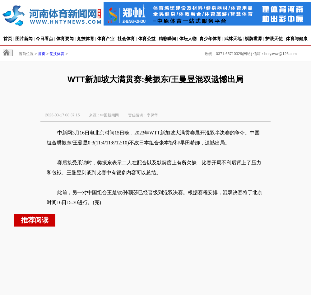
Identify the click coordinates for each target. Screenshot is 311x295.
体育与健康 (297, 38)
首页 (7, 38)
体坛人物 (188, 38)
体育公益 (147, 38)
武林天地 (233, 38)
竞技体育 (85, 38)
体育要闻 (65, 38)
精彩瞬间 (167, 38)
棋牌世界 (253, 38)
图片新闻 (24, 38)
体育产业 (105, 38)
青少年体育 (210, 38)
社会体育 (126, 38)
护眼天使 (274, 38)
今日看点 (44, 38)
